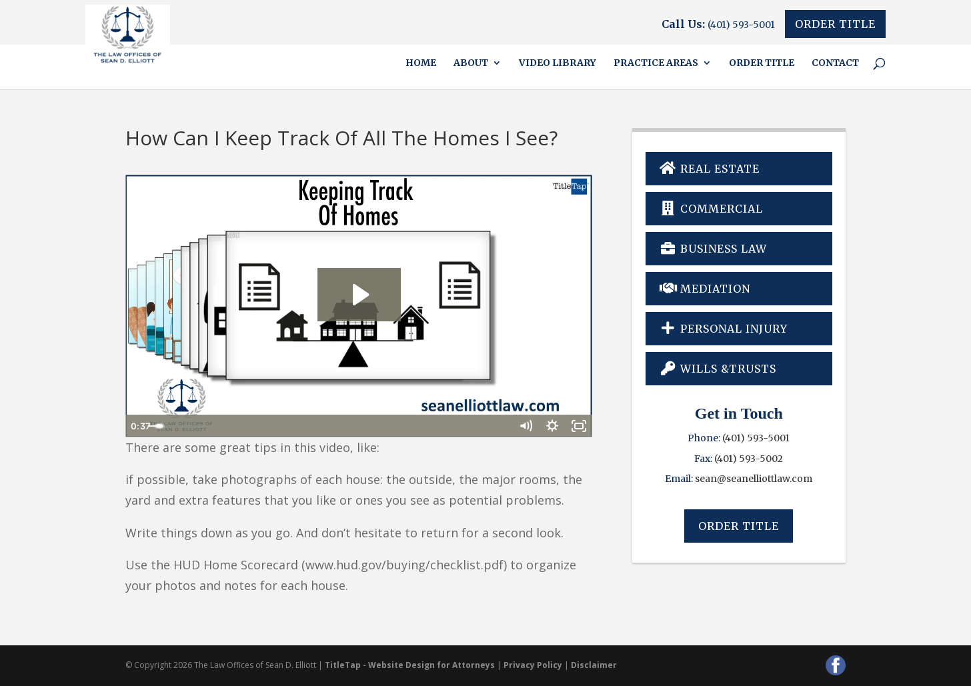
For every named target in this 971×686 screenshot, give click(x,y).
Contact (835, 63)
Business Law (714, 248)
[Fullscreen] (579, 426)
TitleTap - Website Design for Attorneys (410, 665)
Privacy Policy (533, 665)
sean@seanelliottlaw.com (753, 479)
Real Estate (710, 168)
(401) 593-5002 (748, 459)
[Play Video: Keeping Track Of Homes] (359, 294)
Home (420, 63)
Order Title (835, 24)
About (470, 63)
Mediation (705, 288)
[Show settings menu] (552, 426)
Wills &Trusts (718, 368)
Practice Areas (656, 63)
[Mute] (525, 426)
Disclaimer (594, 665)
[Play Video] (138, 426)
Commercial (712, 208)
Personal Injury (724, 328)
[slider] (344, 426)
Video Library (557, 63)
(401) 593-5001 (741, 25)
